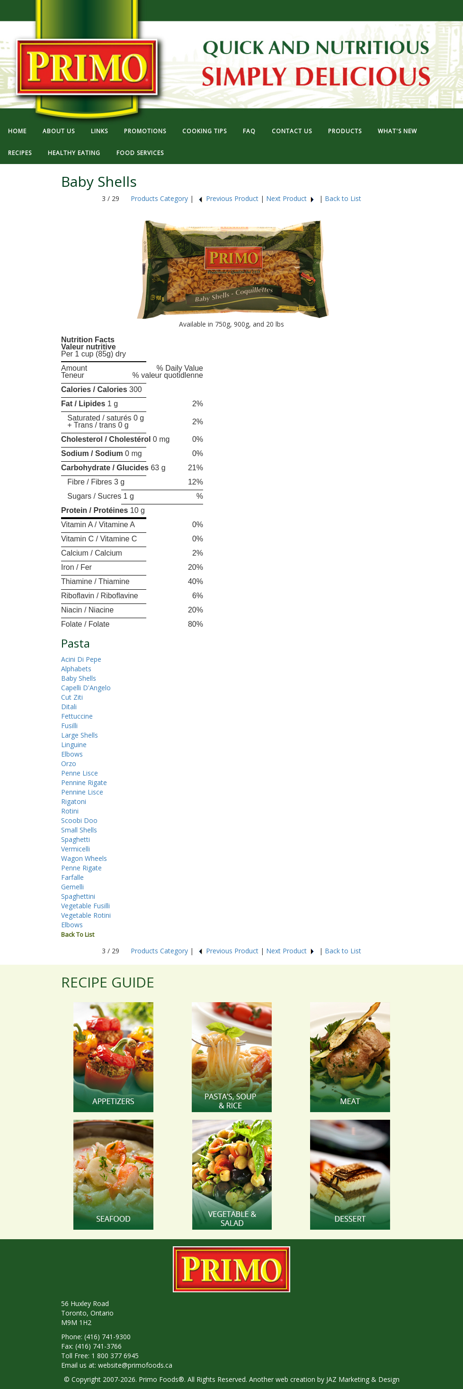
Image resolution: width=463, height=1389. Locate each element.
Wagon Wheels (84, 858)
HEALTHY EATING (74, 153)
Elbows (72, 753)
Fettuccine (77, 716)
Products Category (159, 198)
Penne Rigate (81, 867)
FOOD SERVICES (140, 153)
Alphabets (76, 668)
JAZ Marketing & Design (363, 1379)
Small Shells (79, 829)
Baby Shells (78, 678)
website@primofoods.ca (135, 1365)
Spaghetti (75, 839)
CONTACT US (292, 131)
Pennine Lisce (82, 791)
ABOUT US (59, 131)
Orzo (68, 763)
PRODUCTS (345, 131)
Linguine (74, 744)
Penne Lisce (79, 772)
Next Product (290, 198)
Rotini (70, 810)
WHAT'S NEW (397, 131)
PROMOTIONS (145, 131)
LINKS (99, 131)
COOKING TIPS (204, 131)
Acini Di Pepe (81, 659)
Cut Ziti (72, 697)
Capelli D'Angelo (86, 687)
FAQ (249, 131)
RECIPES (20, 153)
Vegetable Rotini (86, 915)
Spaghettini (78, 896)
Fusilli (69, 725)
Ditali (69, 706)
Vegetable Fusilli (85, 905)
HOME (17, 131)
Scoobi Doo (79, 820)
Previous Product (228, 198)
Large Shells (79, 735)
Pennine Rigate (84, 782)
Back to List (343, 198)
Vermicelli (75, 848)
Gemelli (72, 886)
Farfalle (72, 877)
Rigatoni (73, 801)
